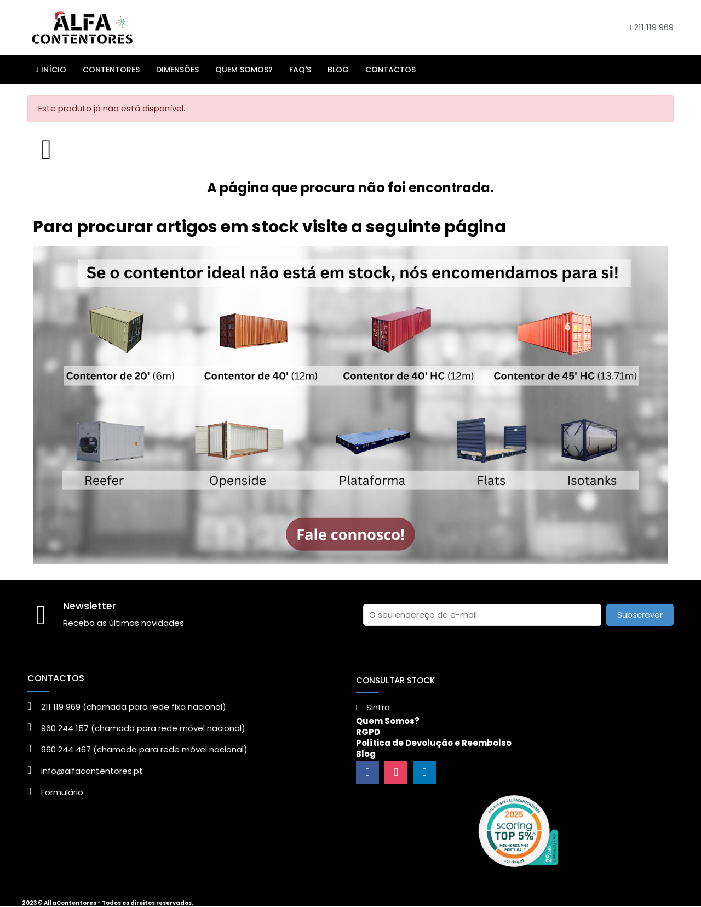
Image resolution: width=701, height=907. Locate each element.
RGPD (368, 732)
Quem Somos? (388, 721)
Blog (366, 754)
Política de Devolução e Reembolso (434, 743)
